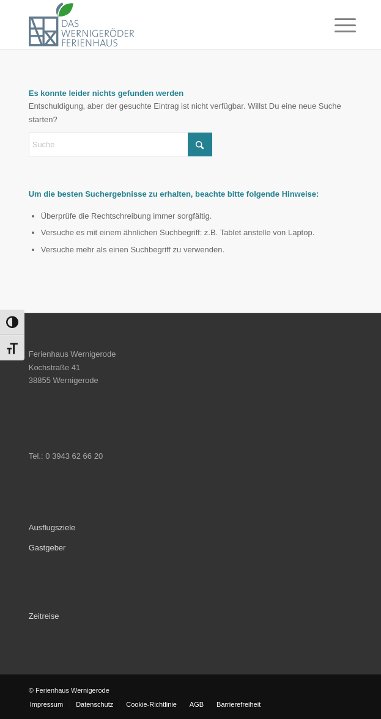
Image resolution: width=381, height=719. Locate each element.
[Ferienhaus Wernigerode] (158, 24)
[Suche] (120, 144)
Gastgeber (47, 547)
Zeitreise (44, 616)
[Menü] (335, 25)
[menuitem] (335, 25)
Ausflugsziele (52, 527)
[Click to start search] (200, 144)
